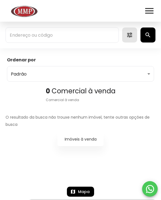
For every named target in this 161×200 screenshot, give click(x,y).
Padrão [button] (19, 74)
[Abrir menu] (149, 11)
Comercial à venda (62, 100)
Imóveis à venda (81, 139)
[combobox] (62, 35)
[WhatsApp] (150, 189)
